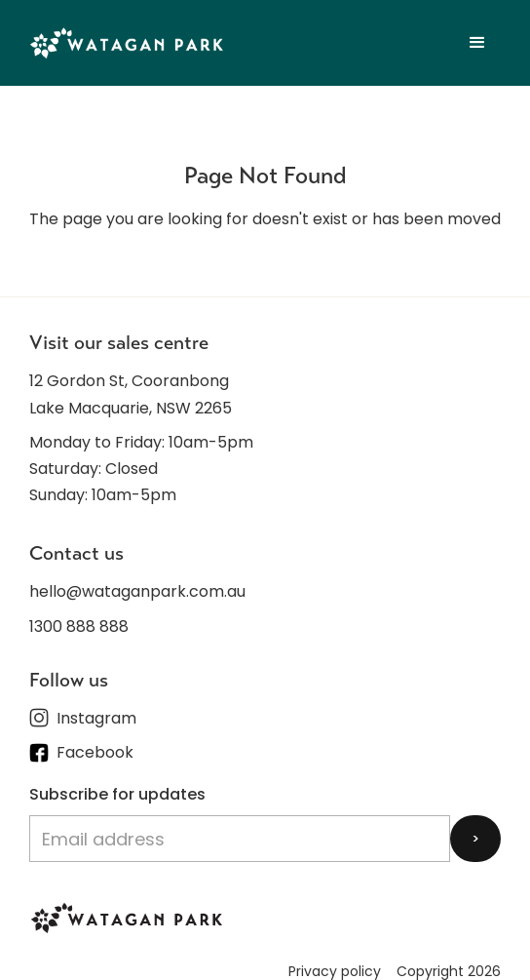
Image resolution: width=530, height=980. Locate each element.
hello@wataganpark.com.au (137, 591)
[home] (126, 42)
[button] (477, 43)
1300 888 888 (79, 626)
